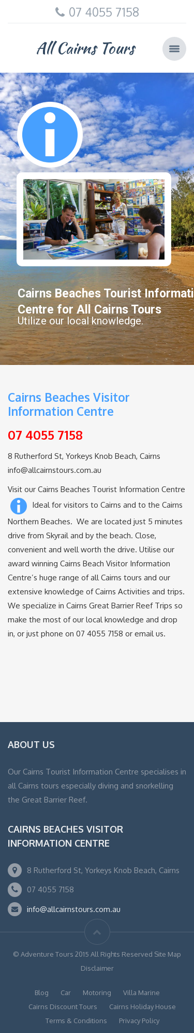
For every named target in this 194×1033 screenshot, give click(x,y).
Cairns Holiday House (142, 1006)
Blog (42, 992)
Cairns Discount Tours (62, 1006)
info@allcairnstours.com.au (74, 909)
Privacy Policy (139, 1020)
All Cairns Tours (85, 47)
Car (66, 992)
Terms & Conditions (76, 1020)
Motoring (97, 992)
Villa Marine (141, 992)
